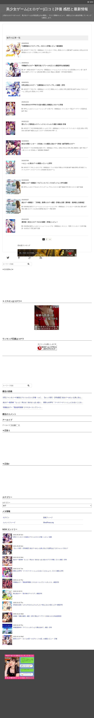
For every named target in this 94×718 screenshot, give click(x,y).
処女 (56, 167)
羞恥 (82, 206)
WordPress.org (48, 522)
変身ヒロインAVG (39, 52)
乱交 (78, 128)
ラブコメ (64, 69)
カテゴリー (6, 502)
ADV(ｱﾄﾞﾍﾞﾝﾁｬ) (28, 50)
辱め (26, 111)
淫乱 (71, 89)
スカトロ (56, 187)
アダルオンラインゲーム (40, 187)
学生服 (66, 167)
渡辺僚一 (58, 72)
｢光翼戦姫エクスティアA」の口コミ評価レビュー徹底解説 (42, 46)
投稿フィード (48, 517)
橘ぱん (53, 72)
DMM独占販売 (37, 128)
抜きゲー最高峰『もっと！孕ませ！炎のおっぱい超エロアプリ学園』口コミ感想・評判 (33, 402)
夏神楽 (41, 209)
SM (70, 187)
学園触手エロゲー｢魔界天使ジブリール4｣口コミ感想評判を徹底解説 (46, 65)
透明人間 (78, 167)
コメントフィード (9, 522)
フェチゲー (26, 169)
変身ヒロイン (62, 50)
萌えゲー (48, 52)
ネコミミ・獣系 (66, 226)
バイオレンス (64, 128)
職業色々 (76, 148)
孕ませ (65, 148)
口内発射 (43, 169)
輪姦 (32, 130)
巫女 (23, 130)
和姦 (85, 226)
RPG (25, 109)
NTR (66, 187)
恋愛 (68, 50)
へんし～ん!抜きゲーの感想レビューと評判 (37, 163)
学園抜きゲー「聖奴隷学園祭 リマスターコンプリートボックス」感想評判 (29, 407)
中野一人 (54, 130)
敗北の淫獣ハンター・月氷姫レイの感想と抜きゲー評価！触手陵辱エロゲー (48, 144)
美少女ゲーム (51, 169)
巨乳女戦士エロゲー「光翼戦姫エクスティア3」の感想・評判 (43, 85)
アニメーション (38, 206)
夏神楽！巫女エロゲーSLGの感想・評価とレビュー (40, 222)
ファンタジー (49, 50)
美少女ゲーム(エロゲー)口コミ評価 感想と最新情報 (47, 9)
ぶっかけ (30, 109)
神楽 (51, 209)
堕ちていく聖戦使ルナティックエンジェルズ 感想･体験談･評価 (44, 124)
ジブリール (32, 72)
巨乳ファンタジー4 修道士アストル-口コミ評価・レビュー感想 (25, 397)
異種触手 (46, 150)
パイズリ (47, 89)
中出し (55, 50)
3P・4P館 (27, 69)
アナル (51, 187)
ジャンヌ (27, 150)
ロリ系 (70, 69)
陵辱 (54, 209)
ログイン (6, 517)
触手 (71, 50)
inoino (78, 89)
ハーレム (54, 69)
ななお (36, 130)
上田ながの (82, 50)
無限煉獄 (40, 150)
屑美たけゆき (46, 72)
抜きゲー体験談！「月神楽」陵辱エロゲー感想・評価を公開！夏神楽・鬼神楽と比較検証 (53, 202)
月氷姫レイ (34, 150)
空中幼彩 (64, 72)
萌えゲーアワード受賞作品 (78, 109)
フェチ (53, 167)
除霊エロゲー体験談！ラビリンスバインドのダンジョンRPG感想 (44, 183)
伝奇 (75, 206)
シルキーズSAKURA (45, 130)
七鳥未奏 (39, 72)
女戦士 (61, 89)
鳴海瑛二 (70, 72)
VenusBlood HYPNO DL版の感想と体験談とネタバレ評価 (42, 105)
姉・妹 (83, 69)
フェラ (59, 69)
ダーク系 (47, 109)
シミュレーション (38, 109)
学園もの (61, 167)
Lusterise (76, 50)
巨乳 (65, 89)
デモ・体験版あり (38, 50)
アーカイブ (6, 425)
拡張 (26, 130)
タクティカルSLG (33, 209)
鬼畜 (82, 167)
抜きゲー (46, 209)
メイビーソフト (35, 169)
